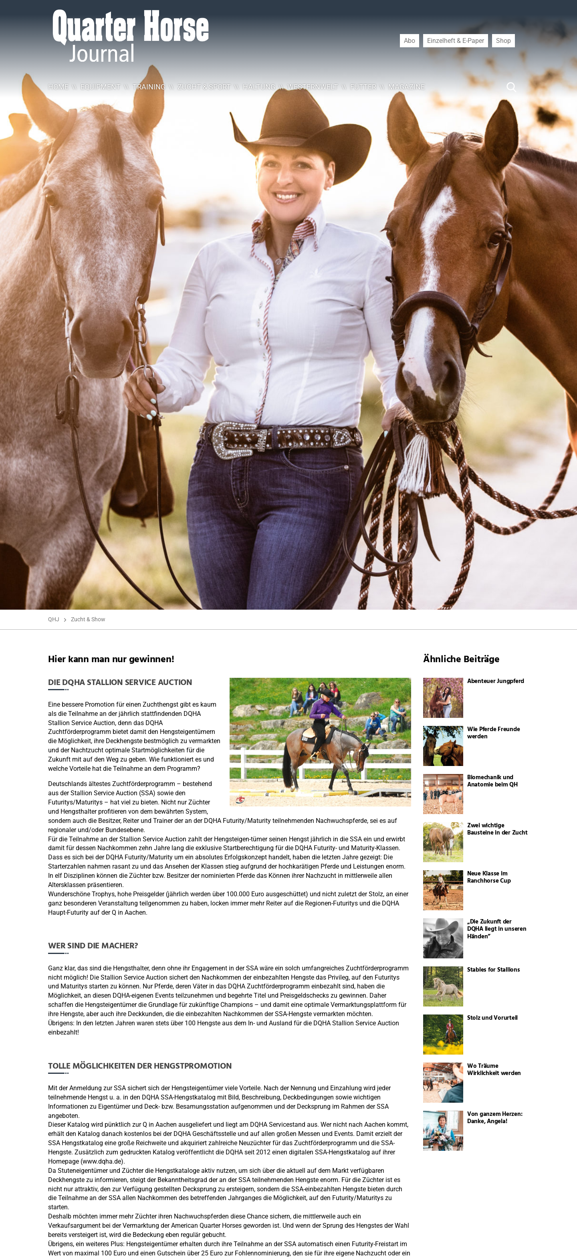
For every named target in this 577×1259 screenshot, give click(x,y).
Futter (363, 87)
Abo (409, 40)
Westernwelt (312, 87)
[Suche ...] (487, 87)
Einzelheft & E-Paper (455, 40)
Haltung (259, 87)
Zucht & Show (88, 619)
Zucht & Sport (204, 87)
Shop (503, 40)
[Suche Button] (511, 87)
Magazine (406, 87)
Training (149, 87)
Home (58, 87)
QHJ (53, 619)
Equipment (101, 87)
